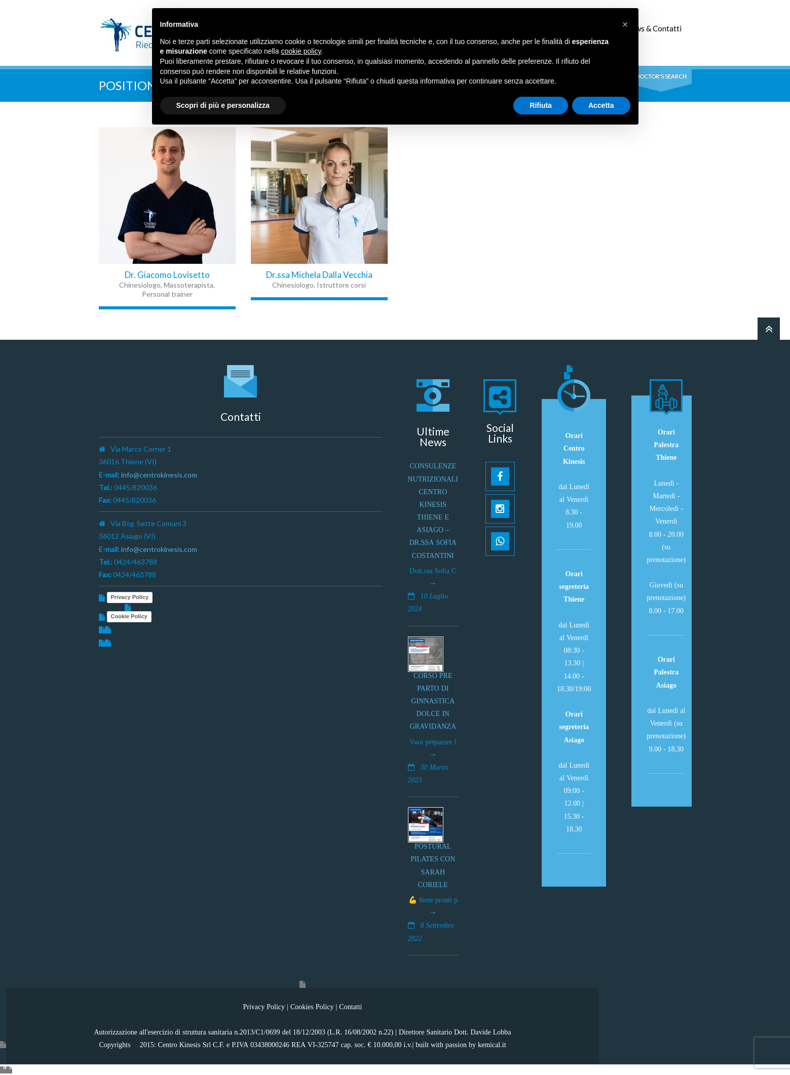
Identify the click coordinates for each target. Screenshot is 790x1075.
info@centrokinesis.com (159, 474)
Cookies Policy (312, 1006)
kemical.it (492, 1044)
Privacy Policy (130, 597)
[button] (625, 24)
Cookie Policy (129, 616)
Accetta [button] (601, 105)
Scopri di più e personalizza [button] (223, 105)
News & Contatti (654, 28)
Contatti (350, 1006)
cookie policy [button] (301, 51)
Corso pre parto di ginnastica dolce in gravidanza (433, 701)
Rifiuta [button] (541, 105)
